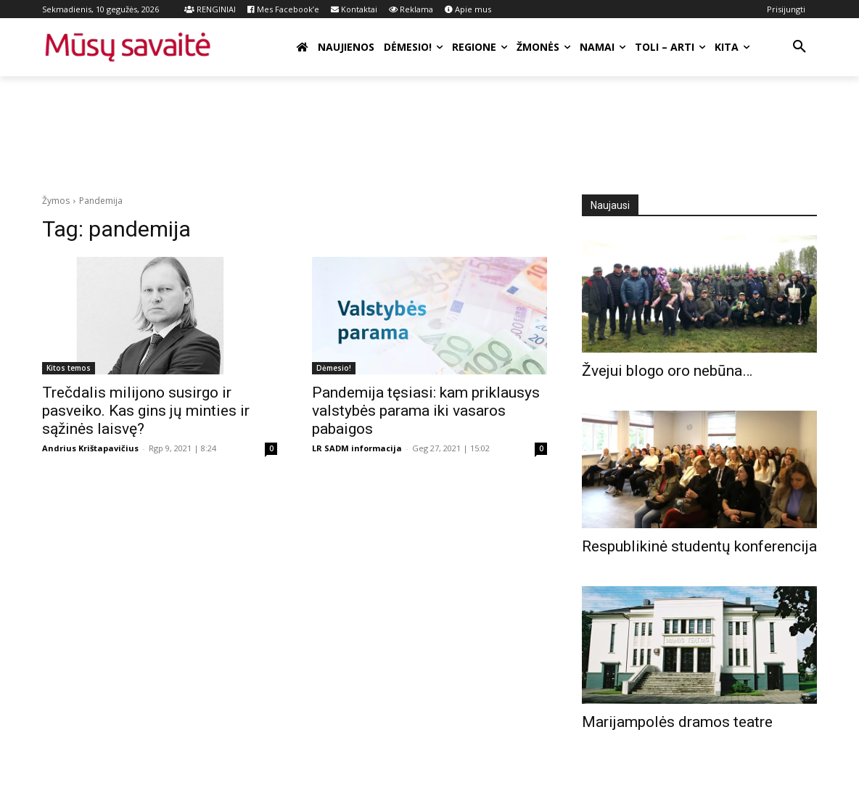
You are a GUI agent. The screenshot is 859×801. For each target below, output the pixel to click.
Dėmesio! (333, 368)
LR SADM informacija (357, 448)
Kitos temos (68, 368)
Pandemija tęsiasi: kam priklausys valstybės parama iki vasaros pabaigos (426, 411)
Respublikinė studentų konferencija (699, 546)
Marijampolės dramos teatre (677, 722)
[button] (799, 47)
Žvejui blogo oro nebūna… (667, 370)
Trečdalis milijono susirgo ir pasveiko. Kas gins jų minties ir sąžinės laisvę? (146, 411)
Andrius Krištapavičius (90, 448)
